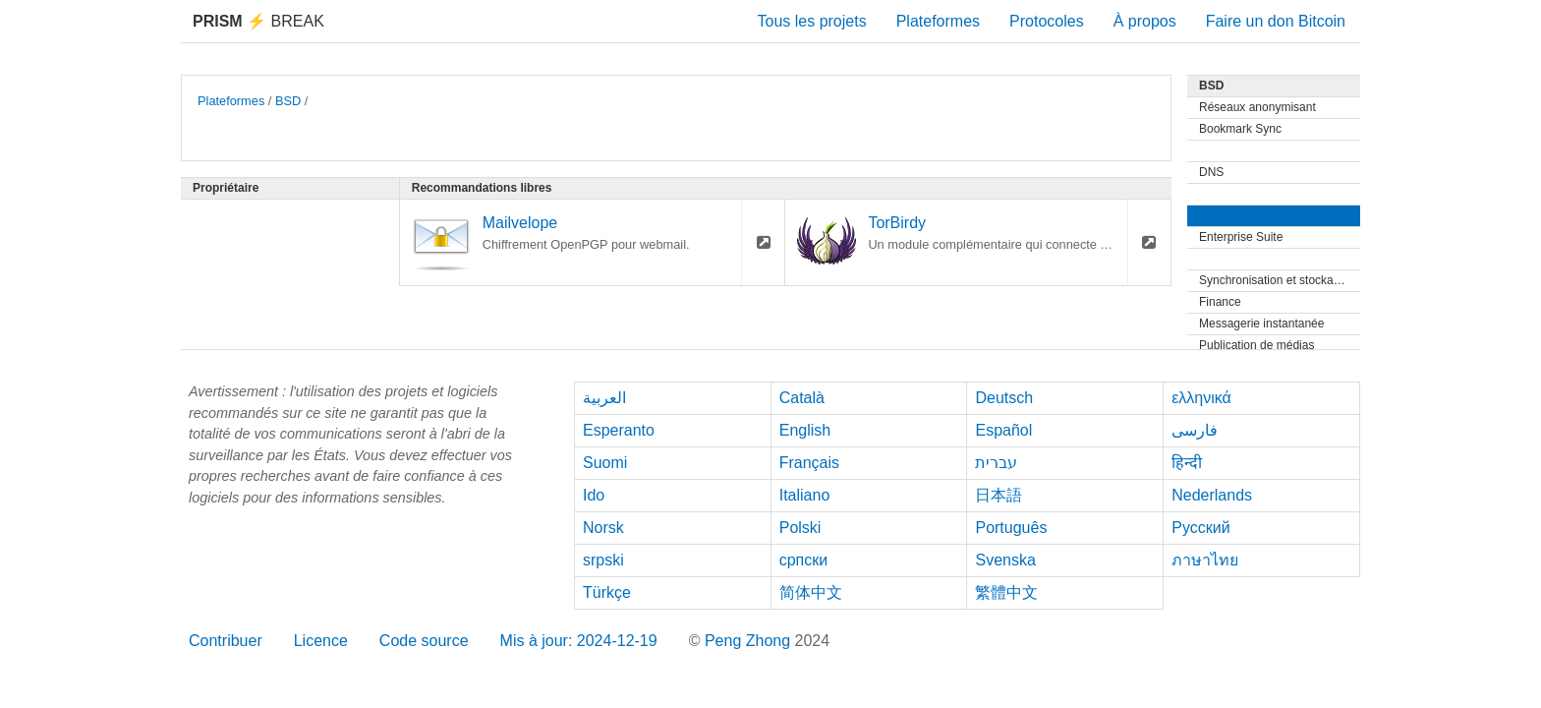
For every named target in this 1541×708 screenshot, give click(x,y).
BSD (288, 100)
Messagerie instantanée (1261, 323)
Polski (800, 527)
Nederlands (1211, 495)
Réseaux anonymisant (1257, 107)
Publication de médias (1256, 345)
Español (1003, 430)
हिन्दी (1186, 462)
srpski (603, 560)
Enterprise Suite (1241, 237)
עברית (996, 462)
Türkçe (607, 592)
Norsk (603, 527)
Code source (424, 640)
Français (809, 462)
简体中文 (810, 592)
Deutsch (1004, 397)
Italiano (804, 495)
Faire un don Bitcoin (1275, 21)
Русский (1200, 527)
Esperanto (619, 430)
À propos (1144, 21)
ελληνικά (1201, 397)
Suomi (605, 462)
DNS (1211, 172)
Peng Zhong (750, 640)
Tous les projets (812, 21)
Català (802, 397)
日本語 (998, 495)
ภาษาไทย (1204, 560)
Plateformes (938, 21)
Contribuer (225, 640)
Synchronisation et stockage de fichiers (1279, 280)
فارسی (1194, 430)
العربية (604, 397)
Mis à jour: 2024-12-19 (578, 640)
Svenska (1005, 560)
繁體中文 (1006, 592)
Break (258, 21)
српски (803, 560)
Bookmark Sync (1240, 129)
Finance (1220, 302)
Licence (321, 640)
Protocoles (1046, 21)
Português (1011, 527)
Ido (593, 495)
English (804, 430)
